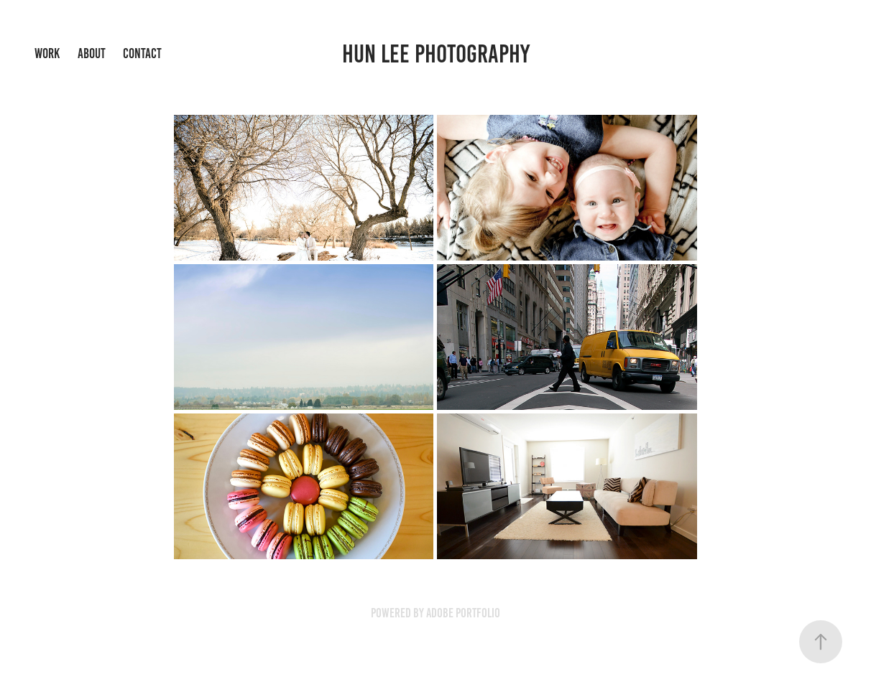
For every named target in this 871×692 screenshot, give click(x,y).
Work (47, 53)
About (92, 53)
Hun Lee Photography (436, 53)
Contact (142, 53)
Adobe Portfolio (463, 613)
